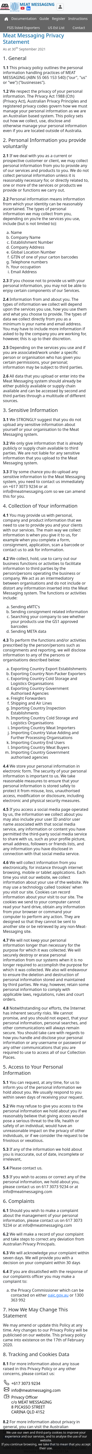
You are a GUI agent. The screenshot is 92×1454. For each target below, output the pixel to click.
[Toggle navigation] (60, 7)
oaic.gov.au (58, 1295)
